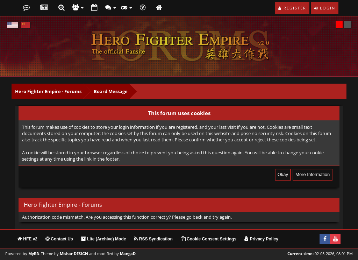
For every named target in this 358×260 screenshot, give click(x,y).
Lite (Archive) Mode (103, 239)
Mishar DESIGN (74, 253)
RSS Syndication (153, 239)
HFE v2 (27, 239)
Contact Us (59, 239)
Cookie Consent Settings (208, 239)
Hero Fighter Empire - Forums (48, 91)
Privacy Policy (261, 239)
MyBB (33, 253)
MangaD (128, 253)
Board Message (111, 91)
